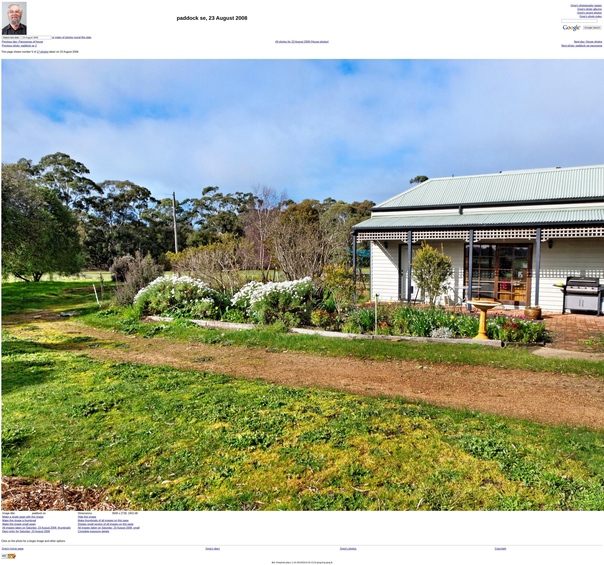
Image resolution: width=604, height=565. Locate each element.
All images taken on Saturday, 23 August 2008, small (108, 527)
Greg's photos (348, 548)
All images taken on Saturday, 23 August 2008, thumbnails (36, 527)
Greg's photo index (591, 16)
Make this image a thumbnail (19, 520)
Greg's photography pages (586, 5)
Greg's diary (213, 548)
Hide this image (87, 516)
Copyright (500, 548)
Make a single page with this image (22, 516)
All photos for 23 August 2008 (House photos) (302, 41)
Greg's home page (12, 548)
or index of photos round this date (71, 37)
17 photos (42, 51)
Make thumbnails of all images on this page (103, 520)
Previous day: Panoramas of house (22, 41)
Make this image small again (19, 524)
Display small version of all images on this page (105, 524)
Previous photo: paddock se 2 (19, 45)
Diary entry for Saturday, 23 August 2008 (26, 531)
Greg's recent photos (589, 12)
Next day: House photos (588, 41)
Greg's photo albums (589, 9)
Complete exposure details (93, 531)
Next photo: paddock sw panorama (581, 45)
